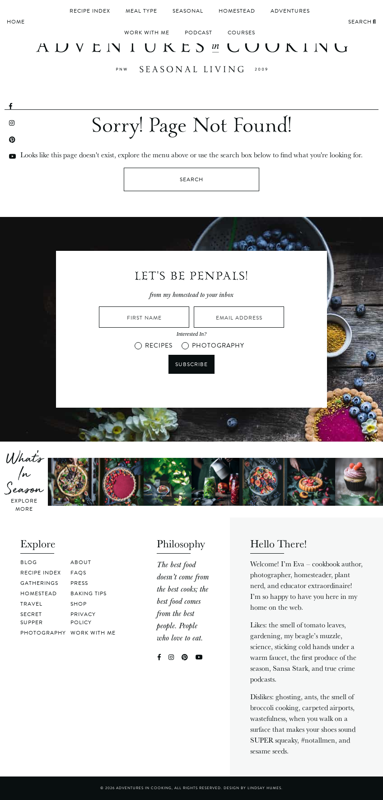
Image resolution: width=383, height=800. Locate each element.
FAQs (78, 573)
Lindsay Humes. (265, 788)
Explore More (24, 505)
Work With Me (146, 32)
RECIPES (159, 345)
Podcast (198, 32)
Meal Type (141, 11)
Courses (241, 32)
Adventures (290, 11)
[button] (191, 340)
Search (360, 22)
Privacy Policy (83, 618)
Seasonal (188, 11)
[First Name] (144, 317)
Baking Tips (88, 593)
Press (79, 583)
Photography (43, 633)
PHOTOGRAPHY (218, 345)
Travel (31, 604)
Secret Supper (31, 618)
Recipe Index (90, 11)
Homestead (237, 11)
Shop (78, 604)
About (80, 562)
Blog (28, 562)
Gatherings (39, 583)
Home (16, 22)
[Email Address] (239, 317)
